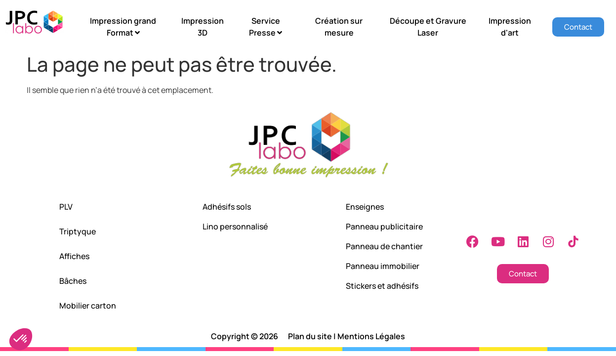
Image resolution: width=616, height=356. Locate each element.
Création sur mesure (339, 26)
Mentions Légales (371, 336)
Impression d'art (510, 26)
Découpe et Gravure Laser (428, 26)
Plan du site (310, 336)
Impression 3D (202, 26)
